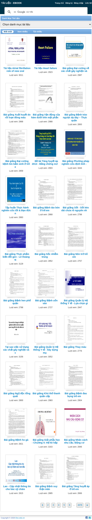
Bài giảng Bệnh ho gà (16, 440)
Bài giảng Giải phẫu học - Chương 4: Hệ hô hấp (46, 441)
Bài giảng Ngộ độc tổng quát (17, 395)
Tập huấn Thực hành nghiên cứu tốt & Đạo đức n (16, 210)
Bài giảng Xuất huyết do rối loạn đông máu (17, 116)
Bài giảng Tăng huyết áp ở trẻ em (76, 487)
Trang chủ (59, 3)
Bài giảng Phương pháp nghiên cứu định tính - (75, 162)
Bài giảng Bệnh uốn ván (46, 302)
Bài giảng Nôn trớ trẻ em (76, 255)
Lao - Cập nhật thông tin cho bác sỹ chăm (17, 487)
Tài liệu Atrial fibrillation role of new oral (16, 69)
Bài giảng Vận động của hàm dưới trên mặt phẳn (45, 116)
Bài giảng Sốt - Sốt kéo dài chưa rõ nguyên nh (75, 209)
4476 (80, 505)
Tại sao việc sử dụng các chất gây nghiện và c (16, 350)
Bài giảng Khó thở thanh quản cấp (46, 395)
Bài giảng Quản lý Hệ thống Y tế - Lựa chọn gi (74, 302)
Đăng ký (69, 3)
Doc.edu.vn (20, 518)
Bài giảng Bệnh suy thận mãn (46, 487)
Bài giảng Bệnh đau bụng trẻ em (76, 395)
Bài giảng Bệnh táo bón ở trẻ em (46, 209)
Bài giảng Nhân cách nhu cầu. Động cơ (76, 441)
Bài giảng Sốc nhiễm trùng (46, 255)
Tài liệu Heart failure (45, 68)
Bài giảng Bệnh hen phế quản (17, 302)
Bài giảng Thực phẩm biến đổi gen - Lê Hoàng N (16, 257)
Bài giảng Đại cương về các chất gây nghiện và (75, 69)
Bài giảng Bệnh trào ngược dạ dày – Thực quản (75, 117)
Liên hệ (88, 3)
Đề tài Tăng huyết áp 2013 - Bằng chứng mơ (45, 162)
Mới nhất (8, 32)
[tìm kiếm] (45, 12)
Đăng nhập (78, 3)
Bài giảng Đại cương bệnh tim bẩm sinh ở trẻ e (16, 164)
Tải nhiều (37, 32)
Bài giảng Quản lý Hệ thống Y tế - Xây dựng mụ (45, 350)
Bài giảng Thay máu (75, 347)
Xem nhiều (22, 32)
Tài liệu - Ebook (11, 3)
